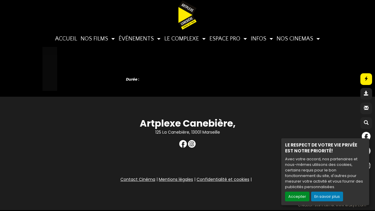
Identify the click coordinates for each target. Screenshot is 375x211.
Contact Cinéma (137, 179)
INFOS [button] (259, 38)
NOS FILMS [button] (95, 38)
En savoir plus (327, 196)
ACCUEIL (66, 38)
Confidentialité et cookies (223, 179)
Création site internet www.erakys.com (332, 205)
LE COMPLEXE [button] (182, 38)
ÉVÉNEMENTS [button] (137, 38)
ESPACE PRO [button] (225, 38)
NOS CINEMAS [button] (296, 38)
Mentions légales (176, 179)
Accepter (297, 196)
